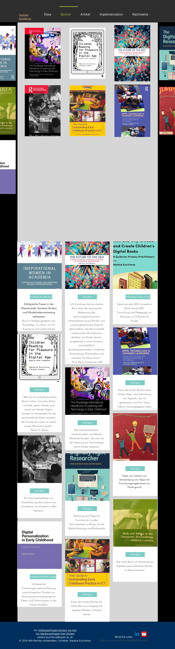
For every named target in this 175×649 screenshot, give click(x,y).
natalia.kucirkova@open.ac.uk (55, 637)
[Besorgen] (39, 389)
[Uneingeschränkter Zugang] (43, 576)
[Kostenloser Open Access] (137, 296)
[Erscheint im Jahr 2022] (41, 296)
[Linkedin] (137, 634)
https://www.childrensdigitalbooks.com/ (124, 640)
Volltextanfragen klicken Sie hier (57, 630)
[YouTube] (144, 634)
